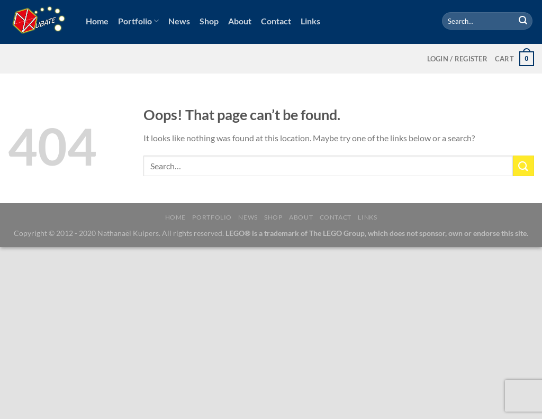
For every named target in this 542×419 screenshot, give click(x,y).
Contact (276, 21)
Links (310, 21)
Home (97, 21)
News (179, 21)
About (239, 21)
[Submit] (523, 21)
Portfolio (138, 21)
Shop (209, 21)
